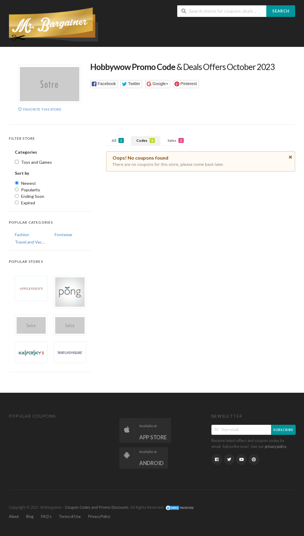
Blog (30, 516)
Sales (175, 140)
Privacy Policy (99, 516)
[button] (104, 84)
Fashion (22, 234)
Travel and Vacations (30, 241)
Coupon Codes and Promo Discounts (97, 507)
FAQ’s (46, 516)
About (14, 516)
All (118, 140)
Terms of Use (70, 516)
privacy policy (275, 446)
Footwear (63, 234)
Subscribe (283, 430)
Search (280, 11)
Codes (145, 140)
